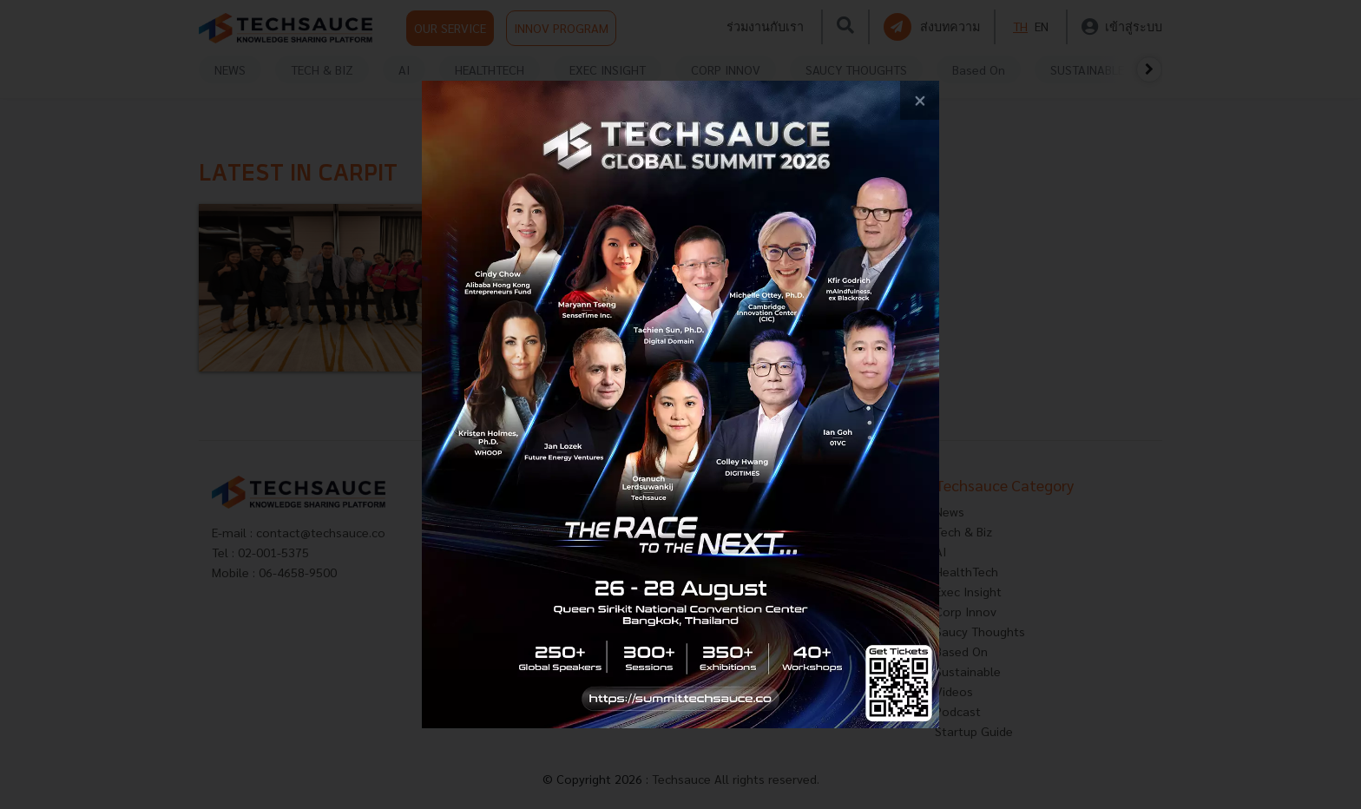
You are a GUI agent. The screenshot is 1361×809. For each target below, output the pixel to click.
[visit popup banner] (680, 404)
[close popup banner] (919, 100)
